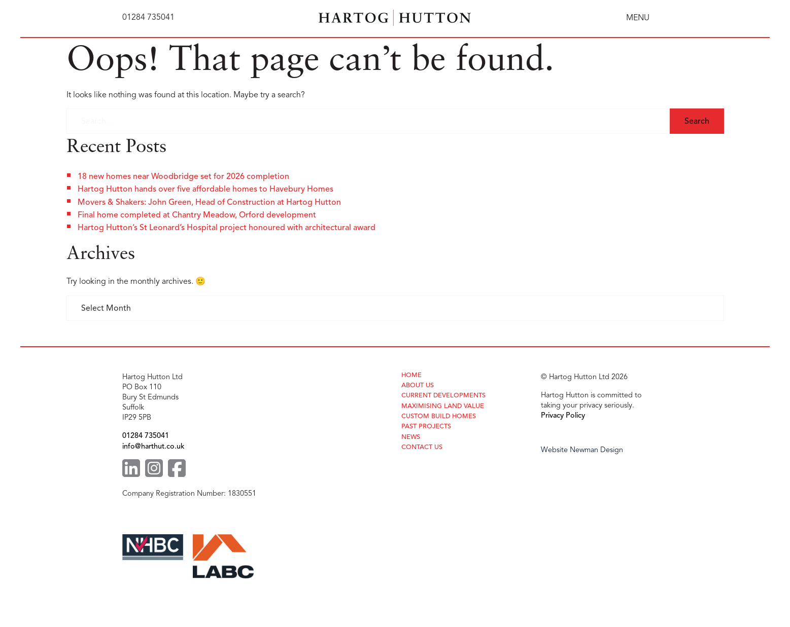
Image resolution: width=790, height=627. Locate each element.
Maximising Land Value (442, 406)
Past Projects (426, 426)
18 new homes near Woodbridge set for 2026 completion (183, 176)
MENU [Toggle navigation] (637, 18)
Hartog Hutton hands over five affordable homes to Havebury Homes (205, 189)
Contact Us (421, 447)
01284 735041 (145, 435)
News (410, 437)
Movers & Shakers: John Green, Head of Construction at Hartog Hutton (209, 202)
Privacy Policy (563, 415)
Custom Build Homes (438, 416)
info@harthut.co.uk (153, 446)
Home (411, 375)
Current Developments (443, 395)
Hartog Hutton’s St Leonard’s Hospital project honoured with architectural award (226, 228)
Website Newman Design (582, 449)
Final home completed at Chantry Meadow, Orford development (197, 215)
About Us (417, 385)
